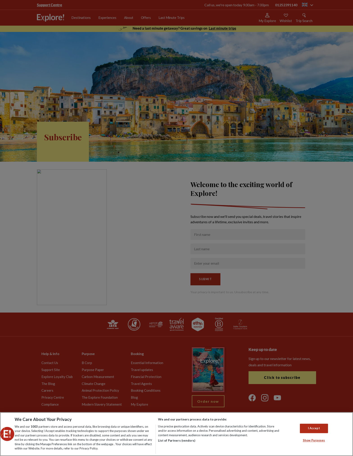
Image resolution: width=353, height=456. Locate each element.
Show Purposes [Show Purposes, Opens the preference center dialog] (314, 440)
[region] (176, 434)
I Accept (314, 428)
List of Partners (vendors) (176, 440)
